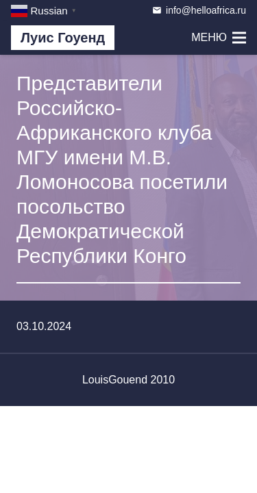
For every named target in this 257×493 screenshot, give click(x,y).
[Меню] (218, 38)
